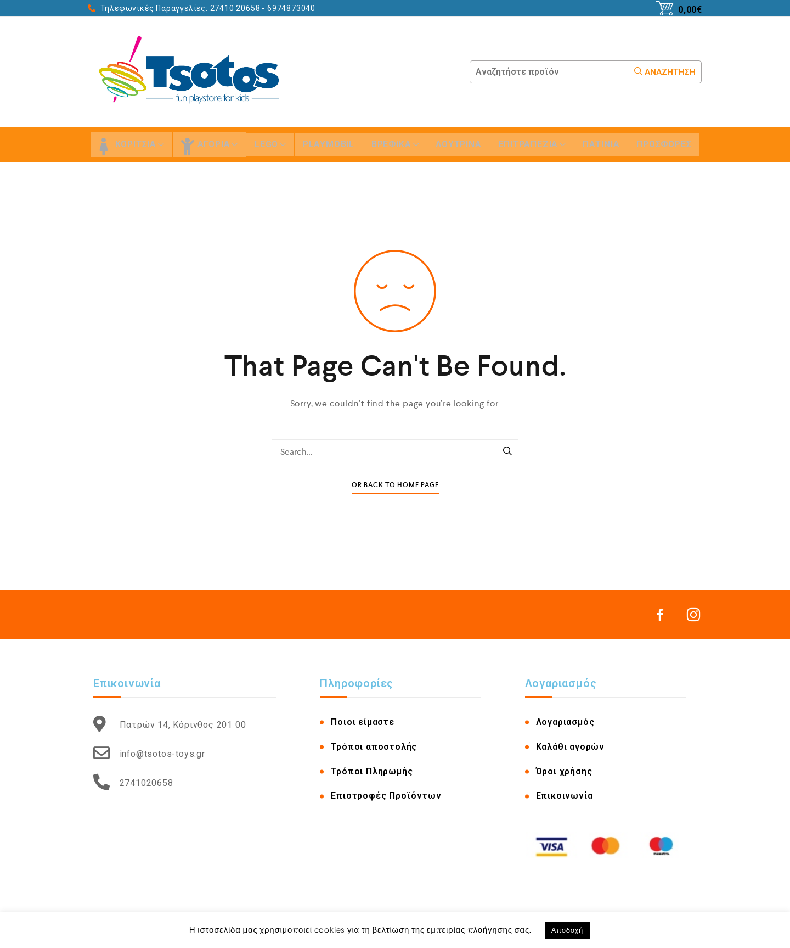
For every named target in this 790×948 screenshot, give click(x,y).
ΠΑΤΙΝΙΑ (601, 144)
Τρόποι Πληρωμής (372, 771)
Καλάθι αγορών (570, 746)
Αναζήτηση (665, 72)
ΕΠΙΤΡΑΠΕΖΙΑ (532, 144)
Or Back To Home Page (395, 485)
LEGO (270, 144)
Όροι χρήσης (564, 771)
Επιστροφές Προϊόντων (386, 795)
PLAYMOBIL (328, 144)
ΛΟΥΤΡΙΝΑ (458, 144)
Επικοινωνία (564, 795)
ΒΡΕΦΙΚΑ (395, 144)
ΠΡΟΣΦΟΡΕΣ (663, 144)
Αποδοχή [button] (567, 930)
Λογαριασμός (565, 722)
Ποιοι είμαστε (362, 722)
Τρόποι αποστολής (374, 746)
